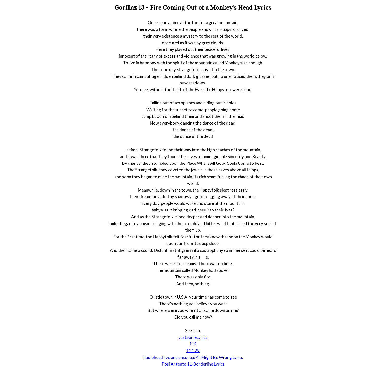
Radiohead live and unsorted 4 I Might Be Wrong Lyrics (193, 357)
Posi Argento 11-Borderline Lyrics (193, 364)
